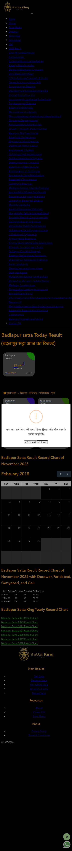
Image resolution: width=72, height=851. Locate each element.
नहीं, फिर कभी (30, 442)
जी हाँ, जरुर (42, 442)
